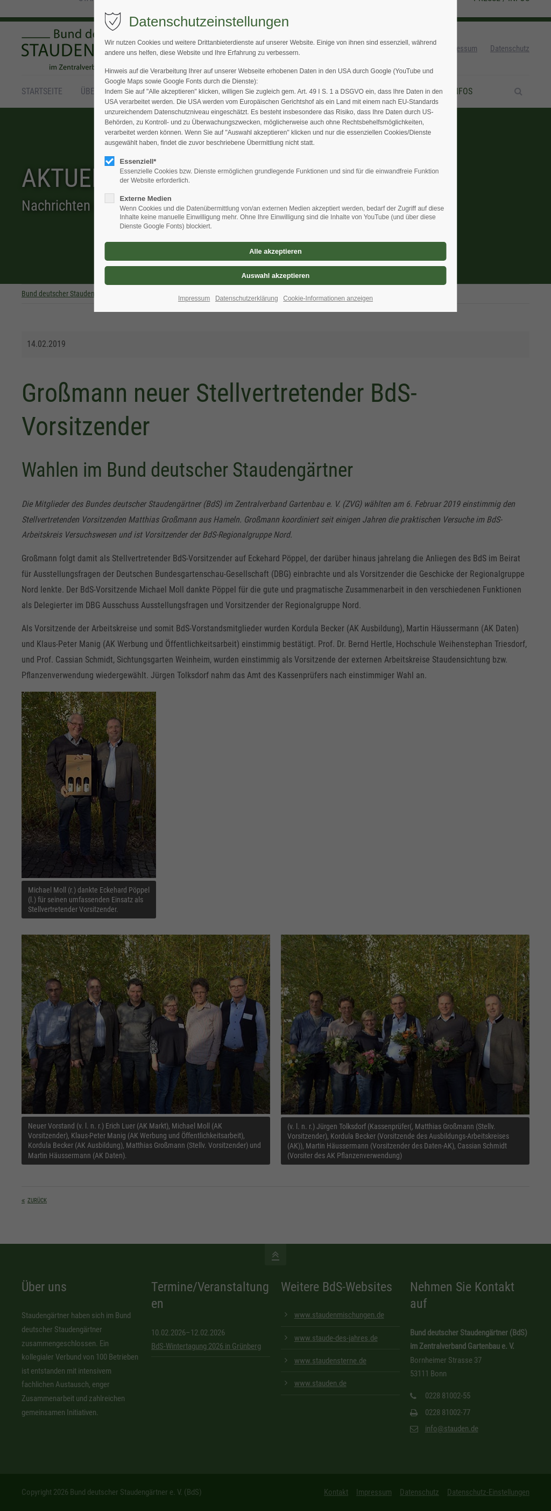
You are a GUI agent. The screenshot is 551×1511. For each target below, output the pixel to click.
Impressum (194, 298)
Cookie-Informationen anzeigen (328, 298)
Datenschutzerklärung (246, 298)
